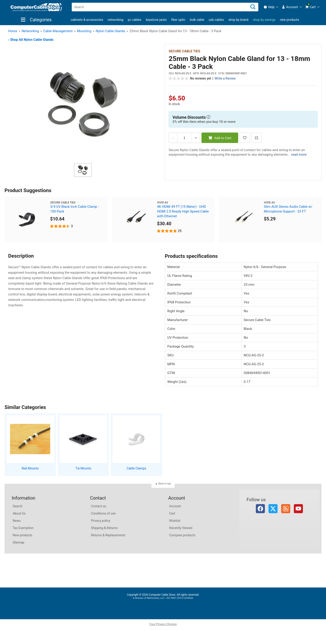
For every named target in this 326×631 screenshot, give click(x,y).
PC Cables (134, 20)
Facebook (260, 508)
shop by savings (264, 20)
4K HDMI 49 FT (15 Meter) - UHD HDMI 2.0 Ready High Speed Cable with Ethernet (183, 211)
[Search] (253, 7)
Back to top (164, 483)
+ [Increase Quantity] (196, 138)
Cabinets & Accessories (87, 20)
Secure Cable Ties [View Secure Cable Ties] (184, 51)
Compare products (182, 535)
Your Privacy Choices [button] (163, 624)
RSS (285, 508)
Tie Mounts (83, 468)
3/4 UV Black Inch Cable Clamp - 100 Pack (74, 209)
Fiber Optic (178, 20)
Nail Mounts (30, 468)
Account (175, 506)
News (17, 520)
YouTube (298, 508)
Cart (172, 513)
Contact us (98, 506)
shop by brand (238, 20)
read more (299, 154)
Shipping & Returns (104, 528)
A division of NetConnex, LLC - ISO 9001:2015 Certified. (163, 598)
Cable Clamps (136, 468)
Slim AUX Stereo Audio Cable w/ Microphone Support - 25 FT (288, 209)
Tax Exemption (23, 528)
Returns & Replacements (108, 535)
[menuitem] (271, 7)
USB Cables (216, 20)
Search (17, 506)
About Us (19, 513)
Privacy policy (100, 520)
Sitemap (18, 542)
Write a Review (225, 78)
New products (289, 20)
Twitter (273, 508)
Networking (115, 20)
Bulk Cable (197, 20)
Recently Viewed (180, 528)
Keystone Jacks (156, 20)
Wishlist (174, 520)
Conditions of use (103, 513)
